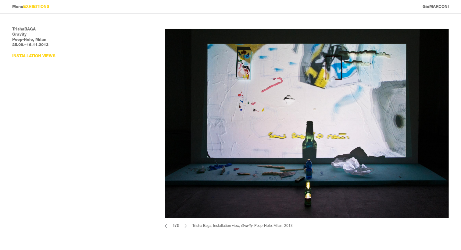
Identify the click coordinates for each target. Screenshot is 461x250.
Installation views (33, 56)
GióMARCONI (436, 7)
